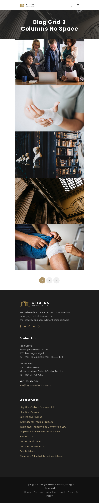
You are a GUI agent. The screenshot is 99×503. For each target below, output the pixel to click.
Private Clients (28, 451)
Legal (62, 492)
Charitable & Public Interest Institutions (41, 456)
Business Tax (26, 436)
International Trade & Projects (36, 422)
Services (38, 492)
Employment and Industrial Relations (40, 431)
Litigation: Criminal (29, 412)
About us (51, 492)
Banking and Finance (31, 417)
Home (27, 492)
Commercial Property (32, 446)
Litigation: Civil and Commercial (37, 407)
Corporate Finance (30, 441)
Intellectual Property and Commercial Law (43, 426)
